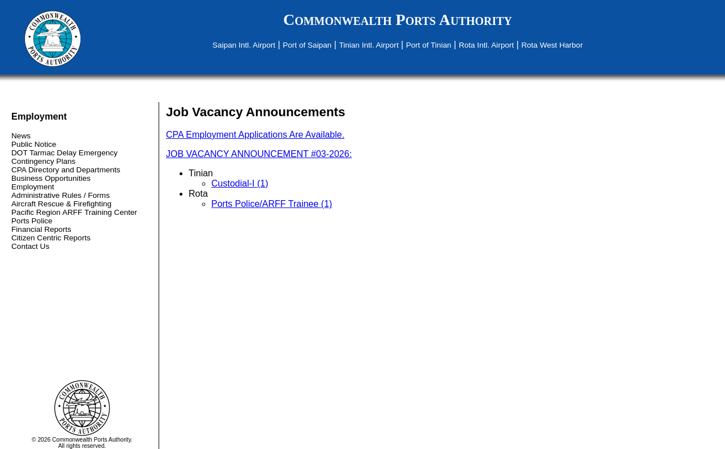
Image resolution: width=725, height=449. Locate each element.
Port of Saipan (307, 45)
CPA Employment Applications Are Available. (255, 134)
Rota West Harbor (552, 45)
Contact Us (30, 246)
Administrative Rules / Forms (60, 195)
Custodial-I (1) (239, 183)
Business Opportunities (51, 178)
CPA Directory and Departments (65, 170)
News (21, 136)
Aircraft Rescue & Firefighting (61, 204)
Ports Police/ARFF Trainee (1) (271, 204)
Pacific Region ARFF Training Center (74, 212)
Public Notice (33, 144)
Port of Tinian (428, 45)
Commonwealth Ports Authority (397, 19)
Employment (32, 187)
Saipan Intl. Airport (243, 45)
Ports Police (32, 221)
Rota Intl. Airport (486, 45)
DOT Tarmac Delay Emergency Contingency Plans (64, 157)
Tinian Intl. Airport (368, 45)
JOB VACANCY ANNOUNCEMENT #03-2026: (259, 154)
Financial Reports (41, 229)
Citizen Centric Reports (51, 238)
